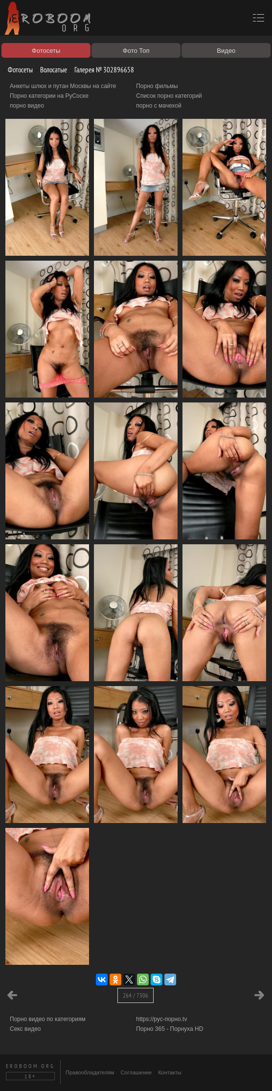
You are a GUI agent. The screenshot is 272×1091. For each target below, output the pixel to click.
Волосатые (50, 69)
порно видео (27, 105)
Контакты (169, 1072)
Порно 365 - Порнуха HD (169, 1028)
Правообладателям (90, 1072)
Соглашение (136, 1072)
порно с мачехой (158, 105)
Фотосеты (16, 69)
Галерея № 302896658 (100, 69)
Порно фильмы (157, 86)
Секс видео (25, 1028)
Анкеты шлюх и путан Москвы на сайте (63, 86)
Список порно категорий (169, 95)
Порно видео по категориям (48, 1019)
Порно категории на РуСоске (49, 95)
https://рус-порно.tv (161, 1019)
